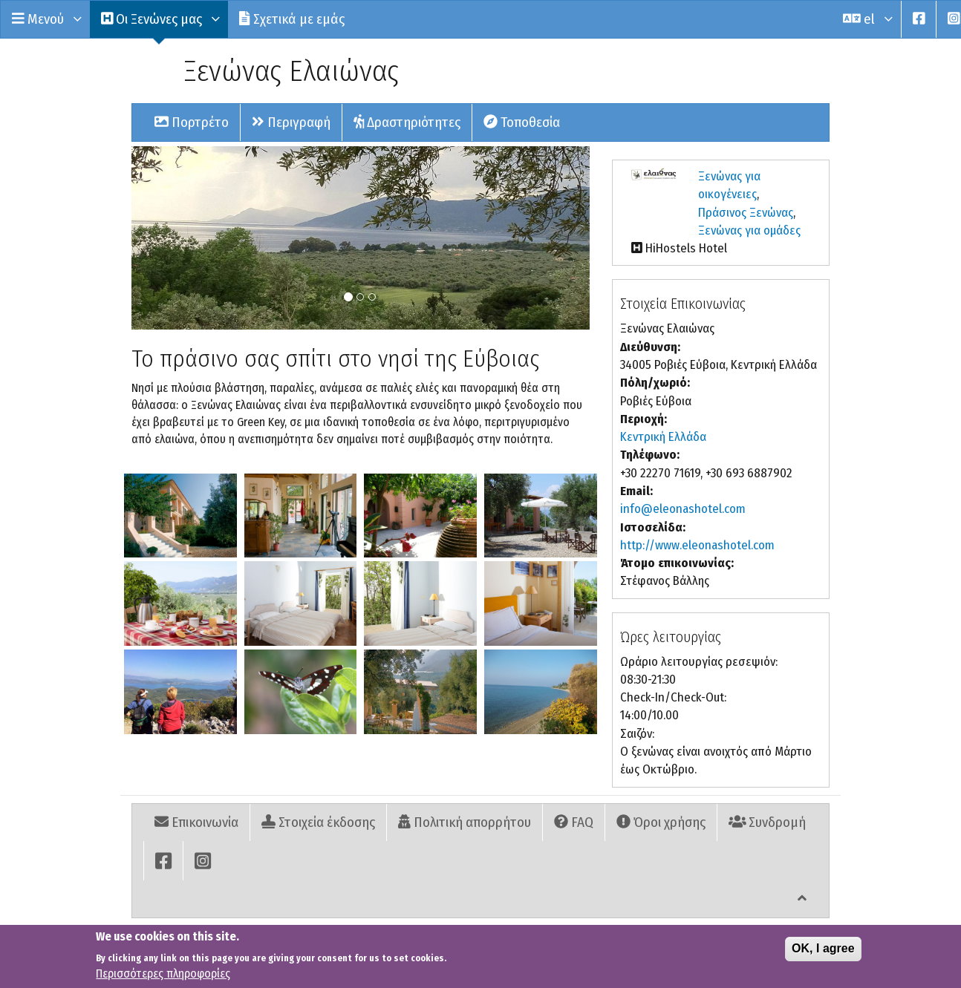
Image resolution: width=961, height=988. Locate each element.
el (866, 18)
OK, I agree (823, 955)
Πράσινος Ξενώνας (745, 212)
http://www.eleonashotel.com (697, 545)
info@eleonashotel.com (683, 509)
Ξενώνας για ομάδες (749, 230)
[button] (180, 516)
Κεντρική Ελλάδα (663, 437)
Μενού (45, 18)
